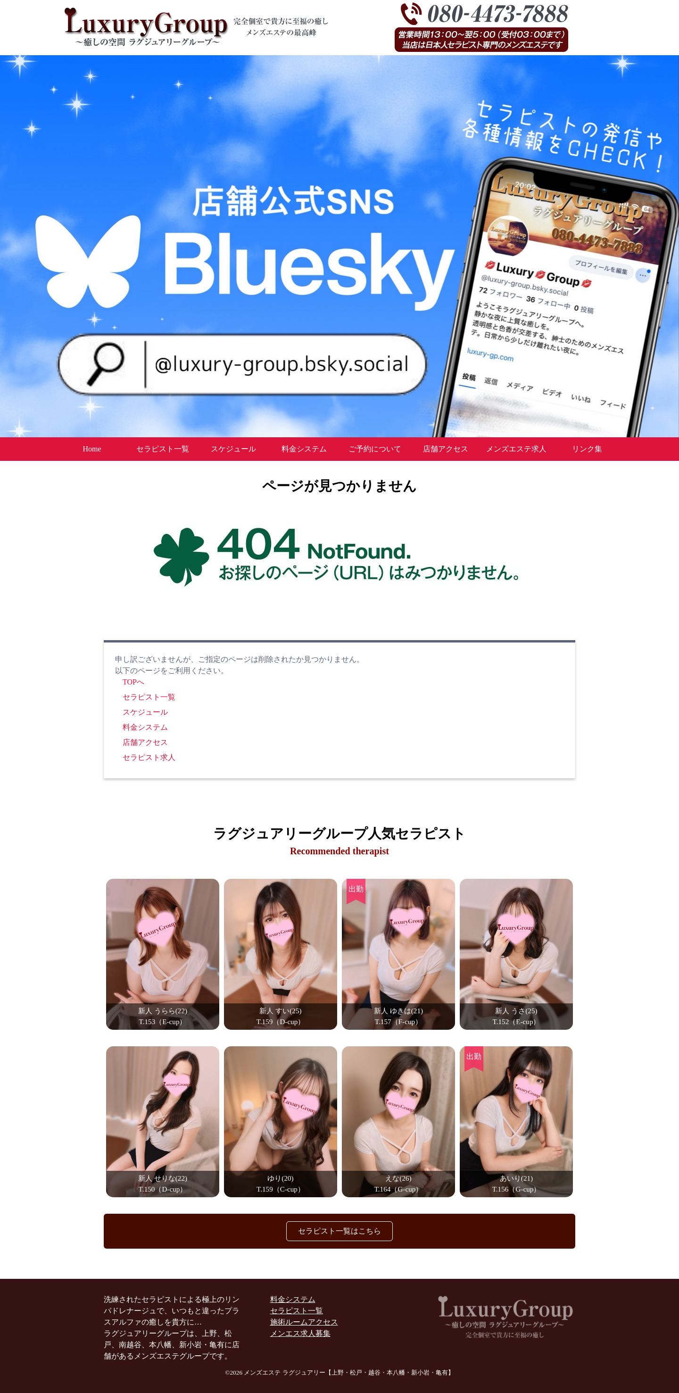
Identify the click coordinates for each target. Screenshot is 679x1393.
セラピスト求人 (149, 757)
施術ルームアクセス (304, 1322)
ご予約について (374, 449)
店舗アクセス (445, 449)
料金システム (304, 449)
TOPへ (133, 682)
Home (92, 449)
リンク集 (587, 449)
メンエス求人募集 (300, 1333)
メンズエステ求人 (516, 449)
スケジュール (233, 449)
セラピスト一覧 (162, 449)
